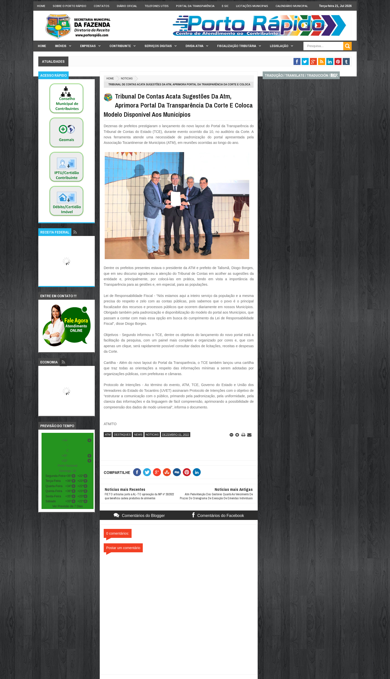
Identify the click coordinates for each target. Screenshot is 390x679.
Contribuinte (120, 46)
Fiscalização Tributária (236, 46)
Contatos (101, 6)
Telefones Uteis (157, 6)
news (138, 434)
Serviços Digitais (158, 46)
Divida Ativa (194, 46)
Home (41, 6)
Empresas (88, 46)
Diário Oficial (127, 6)
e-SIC (225, 6)
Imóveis (60, 46)
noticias (127, 78)
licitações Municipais (252, 6)
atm (107, 434)
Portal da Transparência (195, 6)
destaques (122, 434)
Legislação (279, 46)
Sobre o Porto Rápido (69, 6)
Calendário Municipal (292, 6)
